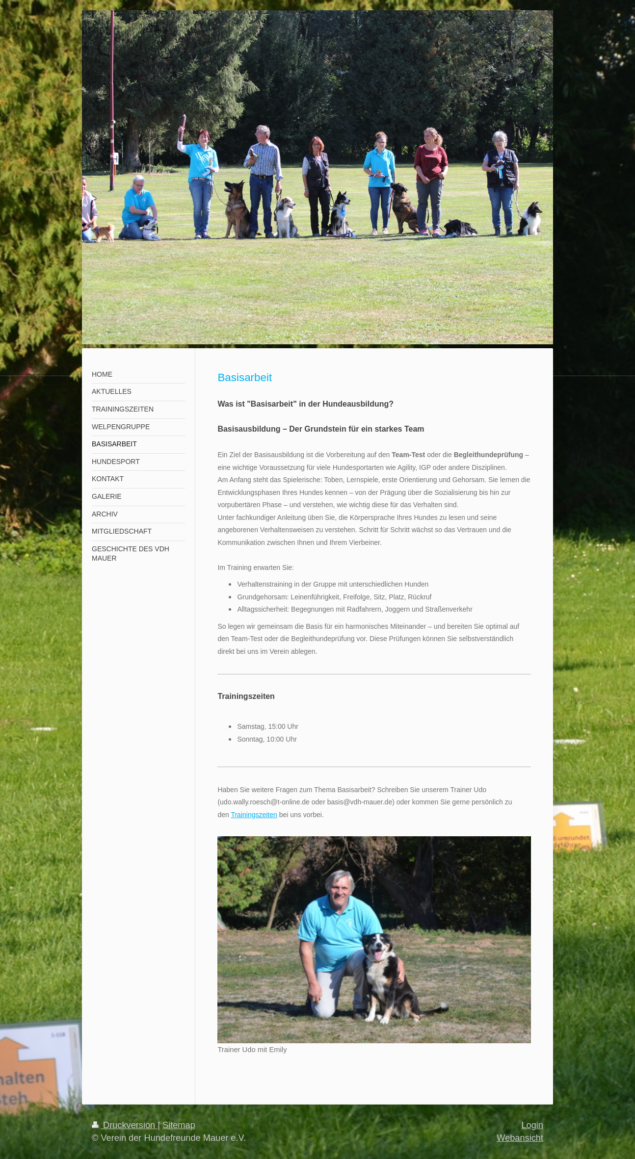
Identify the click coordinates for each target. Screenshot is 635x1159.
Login (532, 1125)
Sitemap (178, 1125)
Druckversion (125, 1125)
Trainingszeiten (254, 815)
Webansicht (520, 1138)
